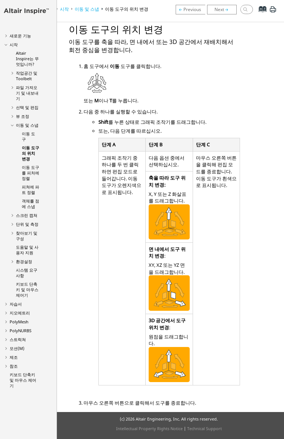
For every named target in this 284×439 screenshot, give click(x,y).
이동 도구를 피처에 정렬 (30, 172)
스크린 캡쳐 (26, 215)
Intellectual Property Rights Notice (149, 428)
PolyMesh (19, 321)
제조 (14, 357)
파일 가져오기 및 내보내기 (27, 93)
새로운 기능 (20, 35)
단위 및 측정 (27, 224)
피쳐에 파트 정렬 (30, 189)
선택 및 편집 (27, 107)
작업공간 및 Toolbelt (26, 75)
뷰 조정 (22, 116)
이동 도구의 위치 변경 (30, 153)
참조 (14, 366)
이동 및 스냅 (27, 125)
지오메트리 (20, 313)
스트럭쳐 (18, 339)
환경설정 (24, 261)
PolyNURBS (20, 330)
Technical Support (204, 428)
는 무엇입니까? (27, 58)
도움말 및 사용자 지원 (27, 249)
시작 (14, 44)
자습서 (16, 304)
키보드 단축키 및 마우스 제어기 (27, 289)
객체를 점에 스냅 (30, 203)
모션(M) (17, 348)
